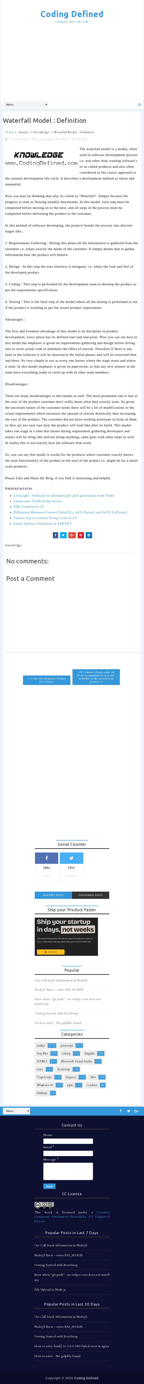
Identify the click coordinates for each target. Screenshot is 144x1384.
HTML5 (42, 1061)
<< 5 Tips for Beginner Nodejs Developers (47, 680)
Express (71, 1077)
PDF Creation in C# (29, 506)
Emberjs (42, 1093)
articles (23, 132)
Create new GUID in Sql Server (38, 501)
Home (9, 132)
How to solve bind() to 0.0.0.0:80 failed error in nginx (71, 1346)
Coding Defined (71, 14)
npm (70, 1085)
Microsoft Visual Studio (76, 1061)
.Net (93, 1077)
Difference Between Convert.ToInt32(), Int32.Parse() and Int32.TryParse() (70, 512)
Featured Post (91, 895)
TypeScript (44, 1077)
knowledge (41, 132)
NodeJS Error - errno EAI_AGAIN (59, 990)
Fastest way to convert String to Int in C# (45, 518)
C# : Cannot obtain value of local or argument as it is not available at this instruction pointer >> (96, 677)
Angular (89, 1053)
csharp (66, 1053)
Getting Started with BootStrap (56, 1013)
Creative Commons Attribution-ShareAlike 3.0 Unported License (72, 1216)
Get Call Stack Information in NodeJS (61, 980)
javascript (67, 1045)
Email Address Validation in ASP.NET (43, 523)
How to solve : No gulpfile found (58, 1023)
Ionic (40, 1069)
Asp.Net (42, 1053)
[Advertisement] (73, 62)
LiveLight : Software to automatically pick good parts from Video (64, 495)
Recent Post (53, 895)
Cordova (92, 1085)
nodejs (41, 1045)
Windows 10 (45, 1085)
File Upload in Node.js (50, 1290)
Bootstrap (63, 1069)
